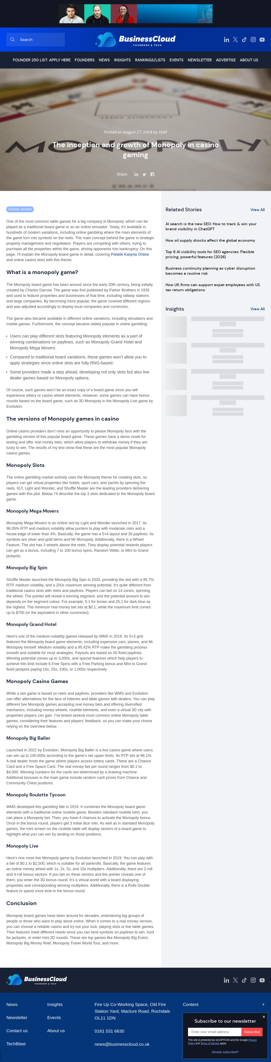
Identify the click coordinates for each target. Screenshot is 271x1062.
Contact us (17, 1030)
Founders (85, 60)
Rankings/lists (150, 60)
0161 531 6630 (109, 1031)
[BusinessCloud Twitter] (235, 39)
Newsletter (200, 60)
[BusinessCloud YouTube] (262, 39)
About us (249, 60)
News (104, 60)
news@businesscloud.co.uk (122, 1044)
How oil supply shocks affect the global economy (210, 240)
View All (257, 209)
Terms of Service (209, 1043)
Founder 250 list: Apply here (42, 60)
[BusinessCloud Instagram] (253, 39)
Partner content (20, 209)
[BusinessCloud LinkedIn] (226, 39)
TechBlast (16, 1043)
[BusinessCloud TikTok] (244, 39)
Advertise (226, 60)
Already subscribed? (225, 1052)
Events (177, 60)
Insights (122, 60)
